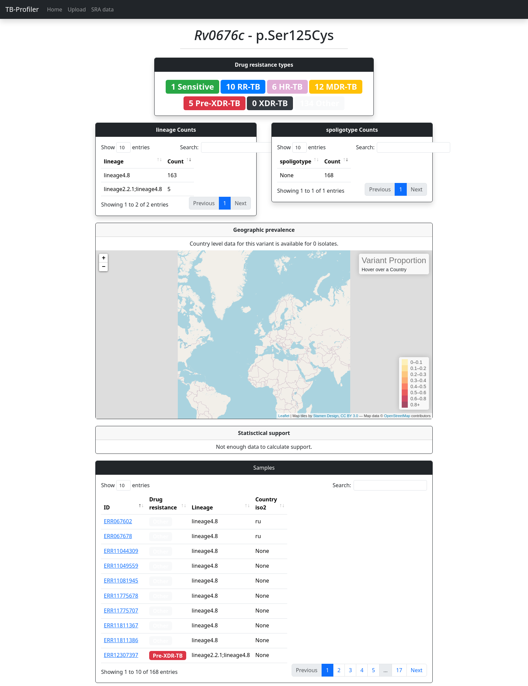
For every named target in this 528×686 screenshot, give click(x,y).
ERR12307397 (121, 647)
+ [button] (103, 258)
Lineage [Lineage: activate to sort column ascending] (215, 499)
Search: (227, 147)
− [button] (103, 267)
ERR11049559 (121, 557)
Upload (77, 9)
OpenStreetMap (397, 416)
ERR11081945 (121, 572)
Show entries (125, 147)
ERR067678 (118, 528)
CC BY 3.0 (349, 416)
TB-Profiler (22, 9)
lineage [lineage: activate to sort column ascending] (114, 161)
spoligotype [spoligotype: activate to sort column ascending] (295, 161)
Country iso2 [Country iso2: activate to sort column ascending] (285, 499)
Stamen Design (325, 416)
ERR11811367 (121, 617)
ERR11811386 (121, 632)
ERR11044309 (121, 543)
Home (54, 9)
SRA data (102, 9)
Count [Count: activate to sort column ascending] (175, 161)
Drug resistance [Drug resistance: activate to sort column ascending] (170, 499)
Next (417, 662)
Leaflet (283, 416)
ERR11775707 (121, 602)
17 (399, 662)
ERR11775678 (121, 587)
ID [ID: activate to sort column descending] (107, 499)
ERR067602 (118, 513)
